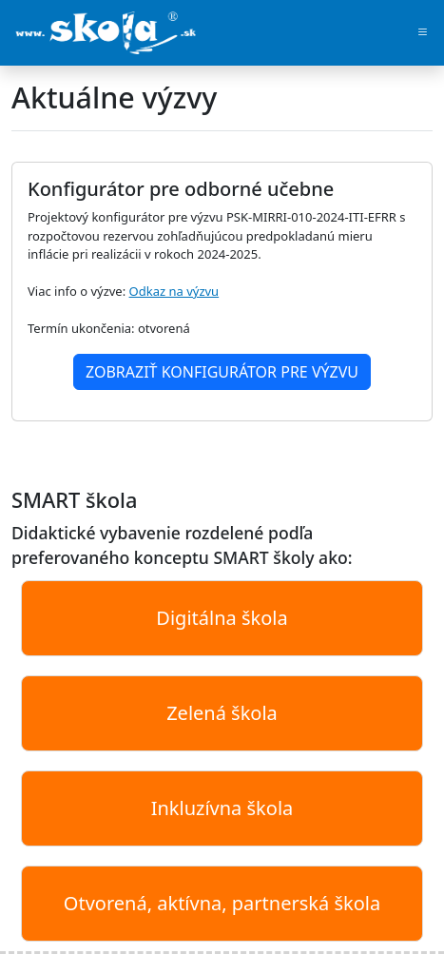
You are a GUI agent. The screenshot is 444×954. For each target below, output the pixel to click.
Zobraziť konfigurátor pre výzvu (222, 371)
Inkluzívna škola (222, 808)
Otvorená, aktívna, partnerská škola (222, 903)
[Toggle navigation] (422, 33)
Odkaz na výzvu (174, 291)
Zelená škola (222, 713)
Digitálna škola (221, 618)
